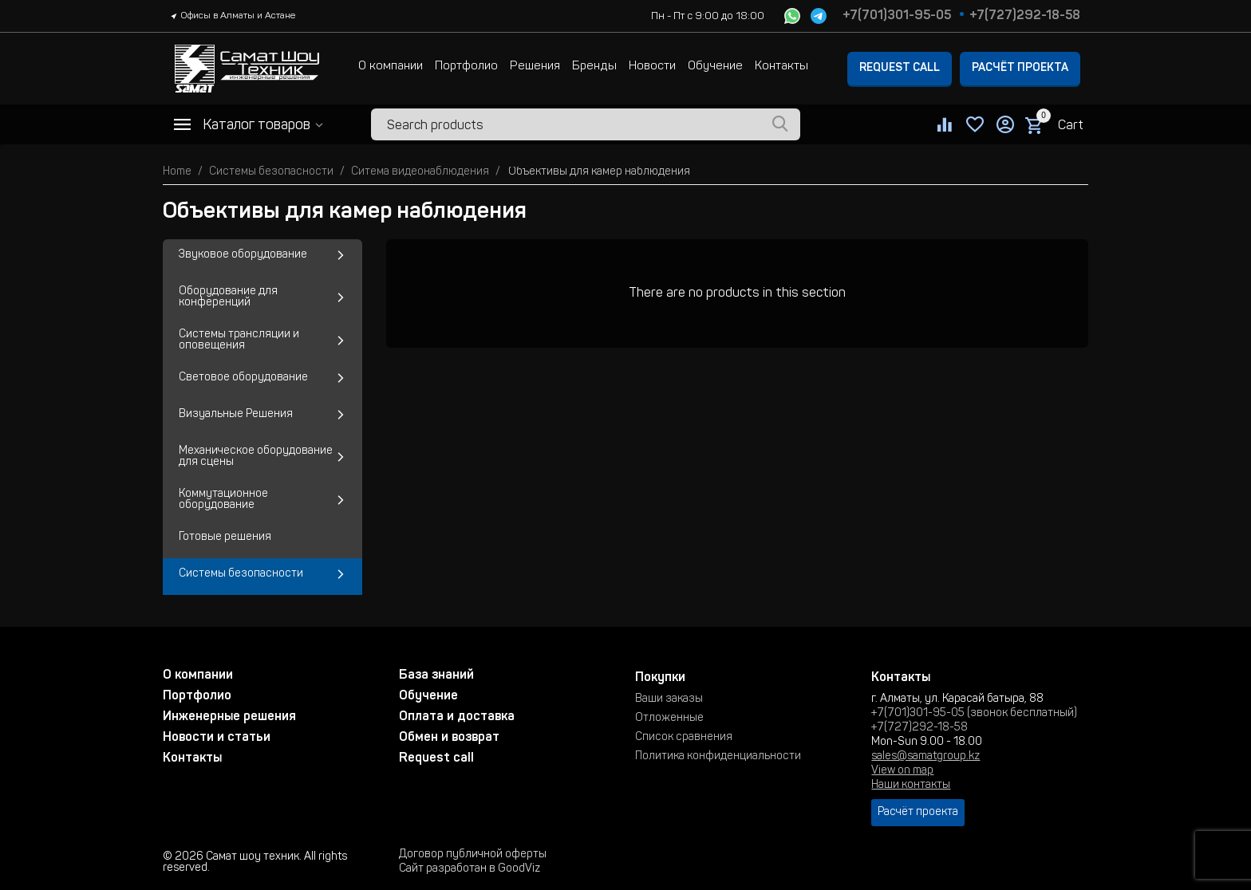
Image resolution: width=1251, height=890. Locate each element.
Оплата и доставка (457, 717)
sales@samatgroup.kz (925, 756)
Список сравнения (683, 737)
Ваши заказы (669, 699)
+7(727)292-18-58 (1024, 16)
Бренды (594, 67)
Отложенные (669, 718)
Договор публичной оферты (473, 854)
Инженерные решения (229, 717)
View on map (902, 771)
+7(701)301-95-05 (897, 16)
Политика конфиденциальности (718, 756)
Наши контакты (910, 785)
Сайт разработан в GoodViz (469, 869)
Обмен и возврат (449, 737)
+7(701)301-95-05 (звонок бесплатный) (974, 713)
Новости (652, 67)
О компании (390, 67)
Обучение (715, 67)
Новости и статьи (216, 737)
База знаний (436, 675)
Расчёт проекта (1020, 68)
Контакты (781, 67)
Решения (535, 67)
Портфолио (466, 67)
